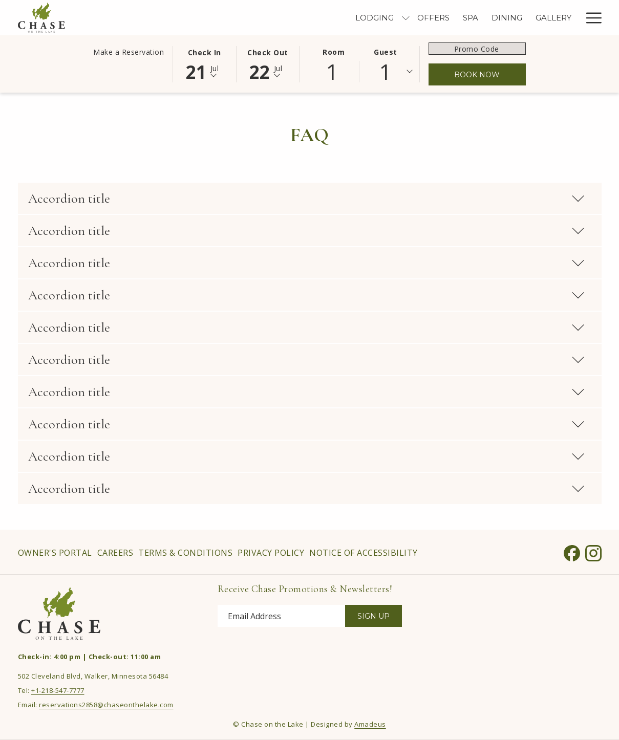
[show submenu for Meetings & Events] (574, 17)
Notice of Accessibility (363, 552)
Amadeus (370, 724)
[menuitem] (269, 17)
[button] (204, 63)
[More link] (590, 17)
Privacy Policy (271, 552)
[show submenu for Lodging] (300, 17)
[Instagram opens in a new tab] (593, 551)
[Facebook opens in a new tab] (572, 551)
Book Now (477, 74)
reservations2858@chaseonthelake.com (106, 704)
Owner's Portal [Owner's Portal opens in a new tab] (55, 554)
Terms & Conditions (185, 552)
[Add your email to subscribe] (281, 616)
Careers (115, 552)
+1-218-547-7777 (57, 690)
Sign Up (373, 616)
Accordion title (306, 198)
